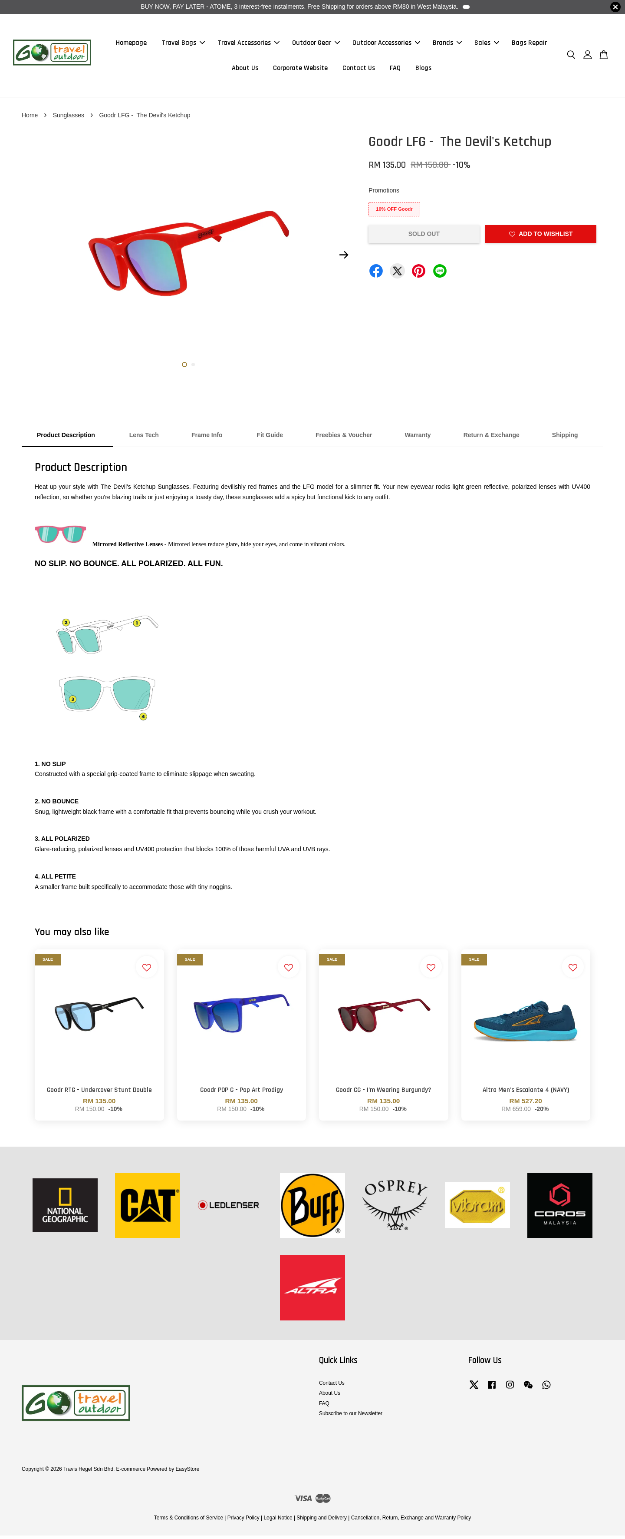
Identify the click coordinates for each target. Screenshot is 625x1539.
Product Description (67, 438)
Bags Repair (529, 45)
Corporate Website (300, 69)
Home (30, 119)
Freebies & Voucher (344, 438)
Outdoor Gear (316, 45)
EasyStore (187, 1473)
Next (344, 259)
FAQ (395, 69)
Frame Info (207, 438)
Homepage (131, 45)
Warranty (418, 438)
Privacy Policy (243, 1522)
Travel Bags (183, 45)
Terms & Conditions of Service (188, 1522)
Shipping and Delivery (321, 1522)
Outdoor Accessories (386, 45)
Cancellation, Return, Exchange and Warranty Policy (411, 1522)
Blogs (423, 69)
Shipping (565, 438)
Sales (486, 45)
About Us (245, 69)
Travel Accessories (248, 45)
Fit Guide (269, 438)
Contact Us (358, 69)
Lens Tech (144, 438)
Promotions (383, 194)
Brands (447, 45)
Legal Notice (277, 1522)
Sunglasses (68, 119)
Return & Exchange (492, 438)
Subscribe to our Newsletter (350, 1417)
